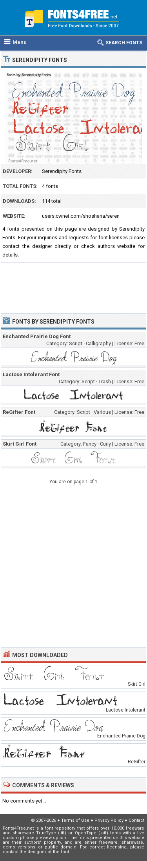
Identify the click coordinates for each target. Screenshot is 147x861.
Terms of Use (75, 820)
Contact (136, 820)
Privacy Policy (108, 820)
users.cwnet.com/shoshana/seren (81, 216)
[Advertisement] (73, 284)
